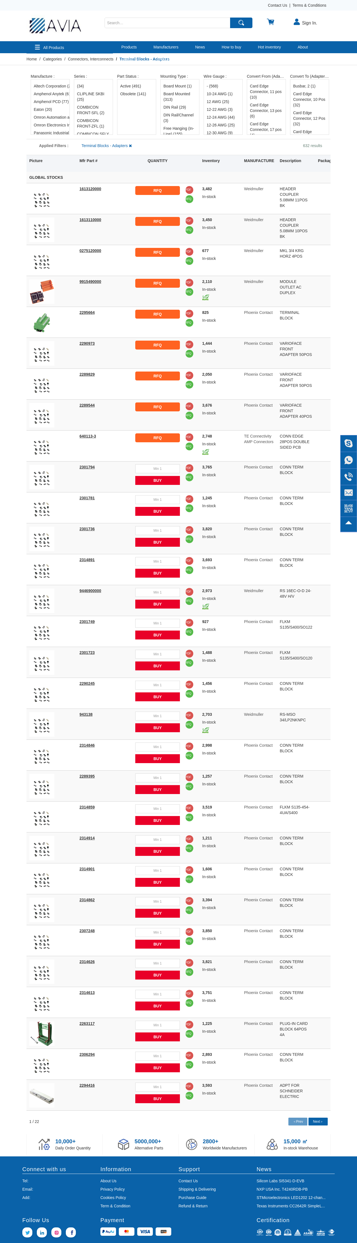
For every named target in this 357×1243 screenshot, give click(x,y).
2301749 (87, 621)
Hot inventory (269, 47)
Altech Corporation (50, 86)
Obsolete (133, 94)
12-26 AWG (221, 125)
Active (130, 86)
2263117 (87, 1023)
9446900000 (90, 590)
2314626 (87, 961)
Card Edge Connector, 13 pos (266, 110)
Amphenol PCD (50, 101)
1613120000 (90, 189)
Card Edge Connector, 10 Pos (309, 99)
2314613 (87, 992)
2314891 (87, 560)
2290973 (87, 343)
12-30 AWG (220, 133)
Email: (27, 1189)
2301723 (87, 652)
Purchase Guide (192, 1197)
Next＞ (318, 1122)
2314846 (87, 745)
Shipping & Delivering (197, 1189)
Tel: (25, 1181)
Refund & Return (193, 1206)
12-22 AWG (220, 109)
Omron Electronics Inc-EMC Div (50, 125)
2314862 (87, 900)
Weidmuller (254, 189)
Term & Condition (115, 1206)
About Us (108, 1181)
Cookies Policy (113, 1197)
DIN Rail (174, 107)
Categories (52, 59)
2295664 (87, 312)
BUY (157, 480)
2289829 (87, 374)
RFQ (157, 190)
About (303, 47)
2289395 (87, 776)
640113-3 (87, 436)
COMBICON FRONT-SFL (90, 110)
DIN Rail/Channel (178, 118)
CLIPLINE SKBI (90, 97)
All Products (49, 47)
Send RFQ (166, 59)
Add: (26, 1197)
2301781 (87, 498)
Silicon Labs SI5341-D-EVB (280, 1181)
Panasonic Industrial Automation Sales (50, 133)
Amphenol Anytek (50, 94)
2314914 (87, 838)
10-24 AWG (220, 94)
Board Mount (177, 86)
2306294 (87, 1054)
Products (129, 47)
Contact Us (277, 5)
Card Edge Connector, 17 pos (266, 129)
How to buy (231, 47)
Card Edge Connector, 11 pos (266, 91)
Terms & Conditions (309, 5)
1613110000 (90, 220)
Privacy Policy (112, 1189)
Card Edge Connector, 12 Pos (309, 118)
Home (31, 59)
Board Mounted (176, 97)
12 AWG (218, 101)
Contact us (130, 59)
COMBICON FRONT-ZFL (90, 123)
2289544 (87, 405)
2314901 (87, 869)
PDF (188, 189)
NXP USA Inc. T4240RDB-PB (282, 1189)
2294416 (87, 1085)
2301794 (87, 467)
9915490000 (90, 281)
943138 (86, 714)
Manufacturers (165, 47)
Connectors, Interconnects (90, 59)
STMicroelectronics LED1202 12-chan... (291, 1197)
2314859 (87, 807)
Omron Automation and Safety (50, 117)
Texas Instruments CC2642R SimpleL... (291, 1206)
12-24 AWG (221, 117)
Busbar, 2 (304, 86)
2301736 (87, 529)
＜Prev (298, 1122)
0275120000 (90, 250)
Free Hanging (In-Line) (178, 131)
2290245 (87, 683)
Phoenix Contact (258, 312)
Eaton (43, 109)
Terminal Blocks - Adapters (106, 145)
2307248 (87, 931)
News (200, 47)
